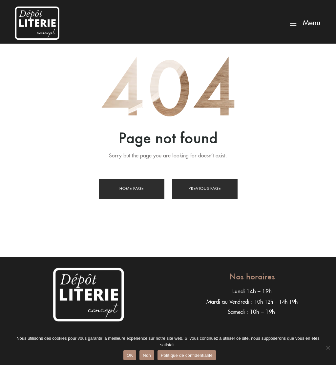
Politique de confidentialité (187, 355)
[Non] (328, 347)
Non (147, 355)
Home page (131, 189)
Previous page (205, 189)
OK (130, 355)
